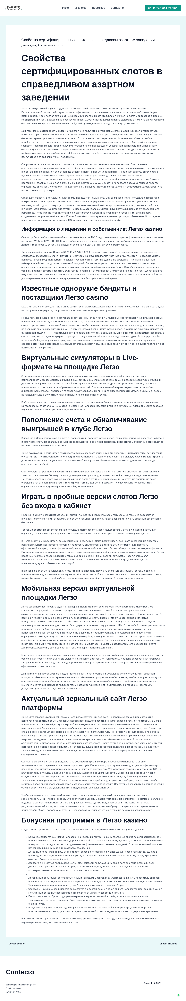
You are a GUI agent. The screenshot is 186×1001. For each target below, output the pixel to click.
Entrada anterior (16, 944)
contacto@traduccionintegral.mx (24, 985)
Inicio (63, 8)
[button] (163, 8)
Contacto (119, 8)
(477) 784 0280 (15, 988)
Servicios (80, 8)
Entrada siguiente (169, 944)
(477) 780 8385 (14, 992)
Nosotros (99, 8)
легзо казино (97, 182)
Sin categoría (30, 45)
